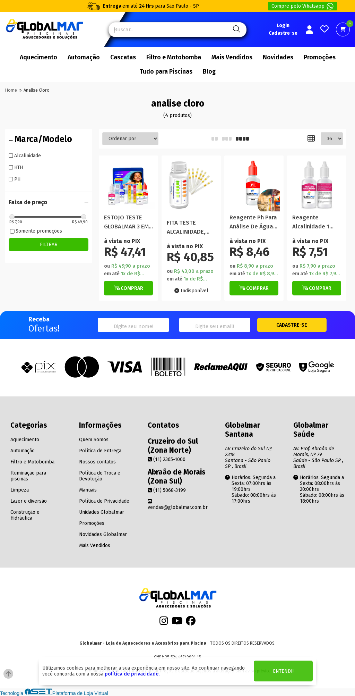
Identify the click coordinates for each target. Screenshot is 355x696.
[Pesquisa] (235, 29)
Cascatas (123, 57)
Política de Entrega (100, 451)
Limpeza (19, 490)
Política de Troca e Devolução (99, 476)
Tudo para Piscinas (166, 71)
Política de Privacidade (104, 501)
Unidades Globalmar (101, 512)
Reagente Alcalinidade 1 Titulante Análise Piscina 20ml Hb (315, 222)
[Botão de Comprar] (128, 288)
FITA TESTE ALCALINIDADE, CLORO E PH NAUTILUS (186, 227)
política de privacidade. (132, 674)
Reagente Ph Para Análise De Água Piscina (253, 222)
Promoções (320, 57)
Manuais (88, 490)
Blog (209, 71)
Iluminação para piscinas (28, 476)
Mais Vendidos (231, 57)
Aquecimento (38, 57)
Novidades (278, 57)
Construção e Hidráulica (25, 515)
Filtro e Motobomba (173, 57)
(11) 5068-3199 (167, 490)
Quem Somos (94, 440)
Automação (84, 57)
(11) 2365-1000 (166, 459)
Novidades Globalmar (103, 534)
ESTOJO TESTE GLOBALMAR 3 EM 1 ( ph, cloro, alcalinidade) (128, 222)
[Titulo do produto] (128, 185)
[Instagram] (163, 623)
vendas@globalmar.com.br (178, 504)
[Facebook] (191, 623)
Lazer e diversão (28, 501)
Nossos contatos (97, 462)
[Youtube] (177, 623)
